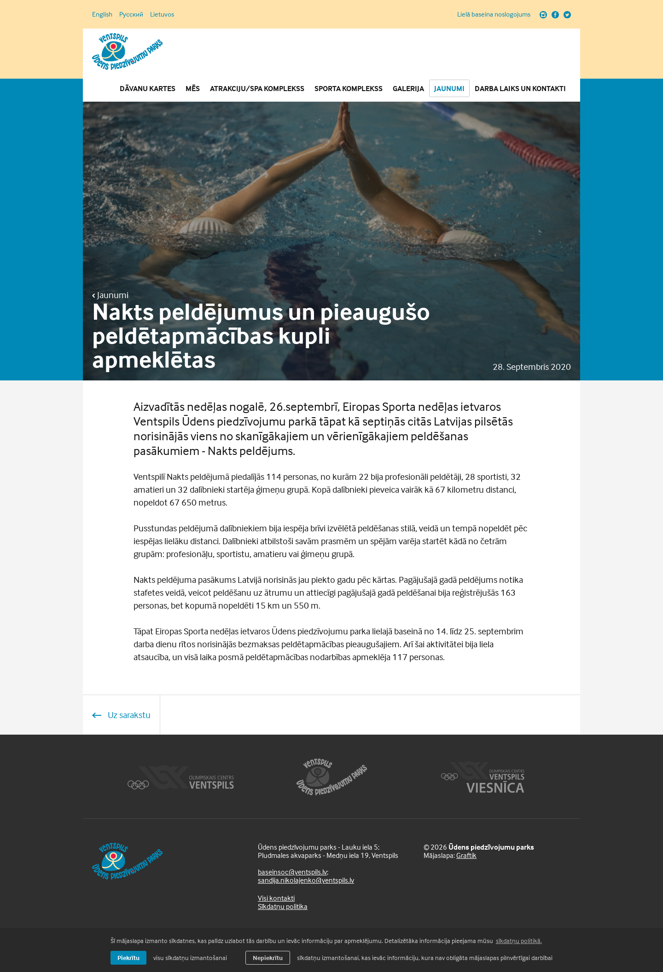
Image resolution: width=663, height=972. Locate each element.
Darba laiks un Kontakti (520, 88)
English (102, 14)
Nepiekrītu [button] (268, 957)
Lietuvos (162, 14)
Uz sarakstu (121, 714)
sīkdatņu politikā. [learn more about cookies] (519, 940)
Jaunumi (449, 88)
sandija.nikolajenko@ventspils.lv (306, 880)
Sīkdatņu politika (283, 906)
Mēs (193, 88)
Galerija (408, 88)
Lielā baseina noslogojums (493, 14)
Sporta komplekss (348, 88)
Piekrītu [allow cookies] (128, 957)
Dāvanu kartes (147, 88)
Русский (131, 14)
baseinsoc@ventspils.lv (292, 871)
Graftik (466, 855)
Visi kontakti (276, 898)
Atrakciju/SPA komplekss (257, 88)
